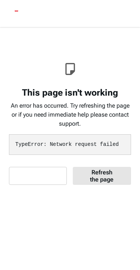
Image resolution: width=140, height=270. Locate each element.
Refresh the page (101, 176)
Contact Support (35, 176)
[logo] (16, 12)
